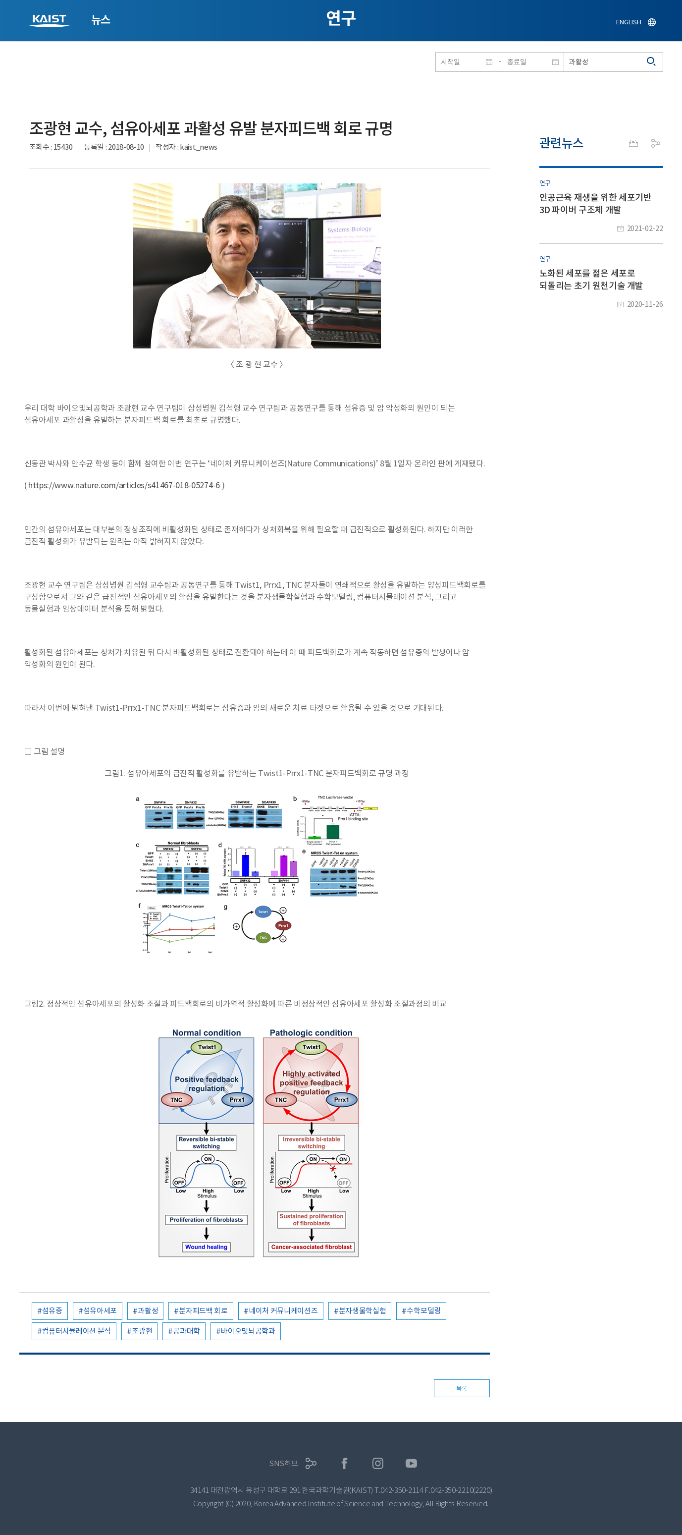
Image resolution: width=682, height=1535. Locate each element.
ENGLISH (628, 22)
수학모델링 (424, 1310)
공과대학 (186, 1331)
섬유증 (52, 1310)
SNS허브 (283, 1463)
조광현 (142, 1331)
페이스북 (344, 1463)
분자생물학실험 (362, 1310)
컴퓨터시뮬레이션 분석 (76, 1331)
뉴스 (100, 20)
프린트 (633, 143)
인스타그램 (378, 1463)
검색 (652, 62)
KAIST (50, 22)
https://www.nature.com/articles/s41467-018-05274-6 (125, 485)
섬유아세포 (100, 1310)
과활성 (148, 1310)
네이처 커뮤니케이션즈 (283, 1310)
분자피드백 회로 (203, 1310)
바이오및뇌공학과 (248, 1331)
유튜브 (411, 1463)
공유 (655, 143)
